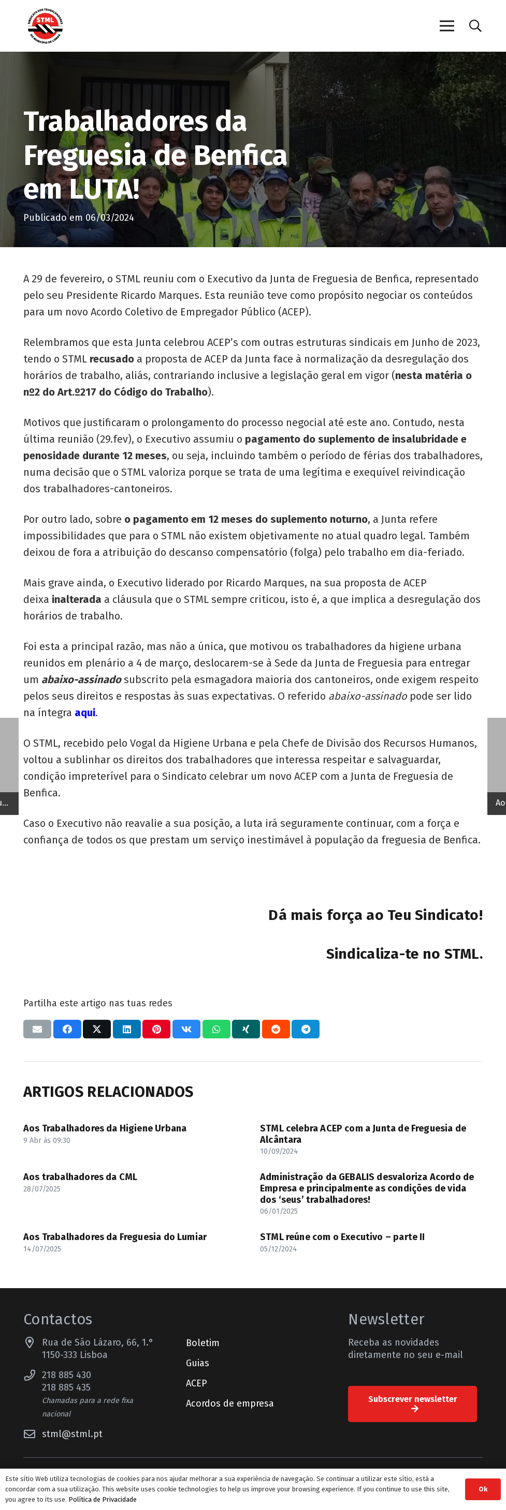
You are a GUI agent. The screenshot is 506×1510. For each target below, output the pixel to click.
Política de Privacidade (102, 1499)
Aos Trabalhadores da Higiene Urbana (104, 1128)
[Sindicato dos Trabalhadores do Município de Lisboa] (45, 26)
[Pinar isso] (156, 1029)
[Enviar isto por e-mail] (37, 1029)
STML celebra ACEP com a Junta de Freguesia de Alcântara (363, 1134)
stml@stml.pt (72, 1434)
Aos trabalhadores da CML (80, 1177)
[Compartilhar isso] (67, 1029)
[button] (475, 26)
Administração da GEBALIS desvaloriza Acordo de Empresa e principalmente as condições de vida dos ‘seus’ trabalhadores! (367, 1188)
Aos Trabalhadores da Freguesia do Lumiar (115, 1237)
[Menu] (446, 26)
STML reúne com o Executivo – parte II (342, 1237)
